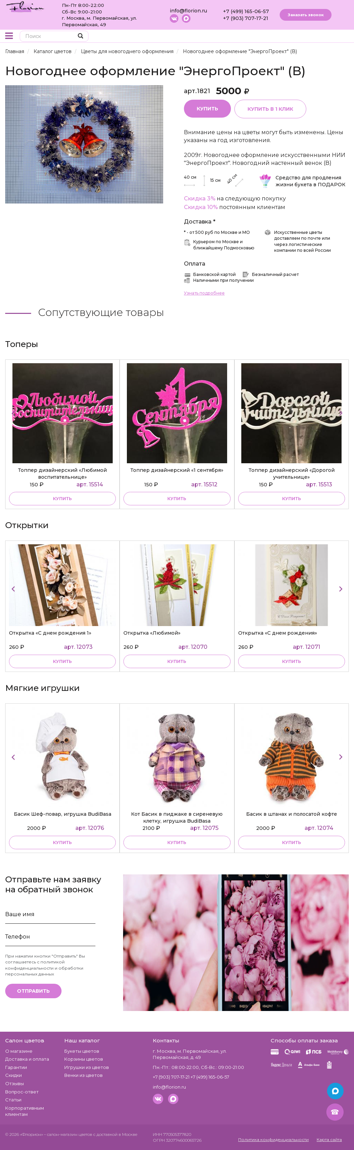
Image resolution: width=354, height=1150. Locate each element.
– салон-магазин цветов (68, 1134)
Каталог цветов (53, 51)
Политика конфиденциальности (273, 1139)
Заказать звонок (306, 14)
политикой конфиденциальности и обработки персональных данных (44, 967)
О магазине (18, 1051)
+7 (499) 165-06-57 (246, 11)
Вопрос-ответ (22, 1091)
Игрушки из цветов (86, 1067)
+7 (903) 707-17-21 (245, 18)
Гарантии (16, 1067)
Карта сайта (329, 1139)
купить (62, 498)
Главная (14, 51)
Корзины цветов (83, 1059)
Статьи (13, 1099)
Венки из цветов (83, 1075)
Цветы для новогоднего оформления (127, 51)
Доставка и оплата (27, 1059)
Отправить (33, 991)
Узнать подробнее (204, 293)
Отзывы (14, 1083)
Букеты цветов (81, 1051)
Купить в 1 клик (270, 109)
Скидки (13, 1075)
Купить (207, 109)
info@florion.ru (188, 11)
